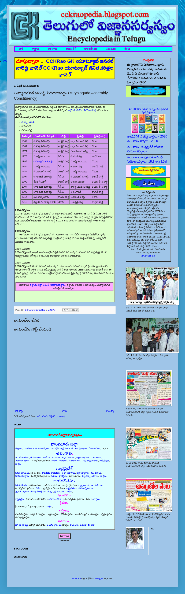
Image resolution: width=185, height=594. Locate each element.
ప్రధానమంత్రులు (22, 491)
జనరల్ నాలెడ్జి (21, 525)
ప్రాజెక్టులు (83, 448)
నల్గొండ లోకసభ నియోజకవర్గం (82, 110)
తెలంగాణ (52, 48)
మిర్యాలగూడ (27, 122)
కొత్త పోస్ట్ (19, 411)
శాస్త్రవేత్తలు (19, 499)
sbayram (76, 578)
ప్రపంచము (111, 48)
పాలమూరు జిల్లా (64, 444)
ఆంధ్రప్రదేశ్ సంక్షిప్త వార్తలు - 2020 (147, 136)
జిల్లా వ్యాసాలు (83, 457)
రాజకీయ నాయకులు (51, 457)
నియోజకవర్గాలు (42, 448)
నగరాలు (98, 485)
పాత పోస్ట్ (110, 411)
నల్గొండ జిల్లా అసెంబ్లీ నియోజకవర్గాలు (47, 284)
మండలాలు (29, 448)
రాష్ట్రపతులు (71, 488)
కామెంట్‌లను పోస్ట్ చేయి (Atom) (51, 416)
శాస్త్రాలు (35, 48)
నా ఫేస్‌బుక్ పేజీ (148, 255)
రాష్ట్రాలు (82, 485)
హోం (21, 48)
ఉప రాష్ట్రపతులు (86, 488)
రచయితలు (35, 457)
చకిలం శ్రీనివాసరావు (43, 161)
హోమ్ (64, 411)
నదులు (74, 448)
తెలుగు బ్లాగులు (54, 525)
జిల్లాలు (90, 485)
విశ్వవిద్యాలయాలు (90, 460)
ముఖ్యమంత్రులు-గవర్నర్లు (41, 491)
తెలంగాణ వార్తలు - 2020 (142, 141)
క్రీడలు (127, 48)
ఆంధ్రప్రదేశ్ (71, 48)
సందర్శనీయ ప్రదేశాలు (60, 448)
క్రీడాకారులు (59, 491)
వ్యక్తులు (18, 448)
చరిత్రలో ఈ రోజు (87, 525)
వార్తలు (18, 464)
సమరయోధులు (22, 457)
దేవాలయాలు (94, 448)
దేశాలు (52, 499)
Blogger (99, 578)
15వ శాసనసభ (157, 161)
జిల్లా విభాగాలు (68, 457)
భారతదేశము (90, 48)
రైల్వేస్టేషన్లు (104, 460)
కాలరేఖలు (74, 525)
